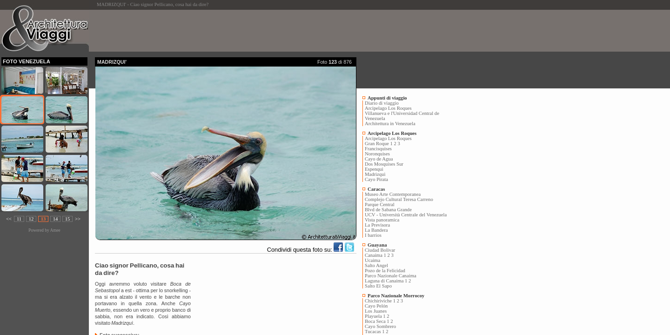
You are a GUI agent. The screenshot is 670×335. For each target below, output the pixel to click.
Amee (55, 230)
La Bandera (376, 230)
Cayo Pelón (376, 305)
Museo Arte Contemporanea (393, 194)
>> (77, 218)
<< (9, 218)
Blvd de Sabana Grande (388, 209)
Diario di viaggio (382, 103)
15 (67, 218)
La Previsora (377, 225)
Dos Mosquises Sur (384, 164)
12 (31, 218)
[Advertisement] (264, 31)
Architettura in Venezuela (390, 123)
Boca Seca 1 (377, 321)
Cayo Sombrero (380, 326)
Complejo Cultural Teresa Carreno (399, 199)
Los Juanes (376, 311)
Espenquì (374, 169)
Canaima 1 (375, 255)
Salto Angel (376, 265)
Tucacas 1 (375, 331)
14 (55, 218)
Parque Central (380, 204)
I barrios (373, 235)
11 (19, 218)
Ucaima (372, 260)
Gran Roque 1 (379, 143)
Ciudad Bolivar (380, 250)
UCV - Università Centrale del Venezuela (406, 214)
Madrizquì (375, 174)
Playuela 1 (375, 316)
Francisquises (378, 148)
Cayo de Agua (379, 158)
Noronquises (377, 153)
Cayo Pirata (376, 179)
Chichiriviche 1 (380, 300)
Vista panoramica (382, 219)
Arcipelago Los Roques (388, 108)
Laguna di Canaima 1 (386, 280)
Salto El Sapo (378, 285)
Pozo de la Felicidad (385, 270)
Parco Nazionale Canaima (390, 275)
